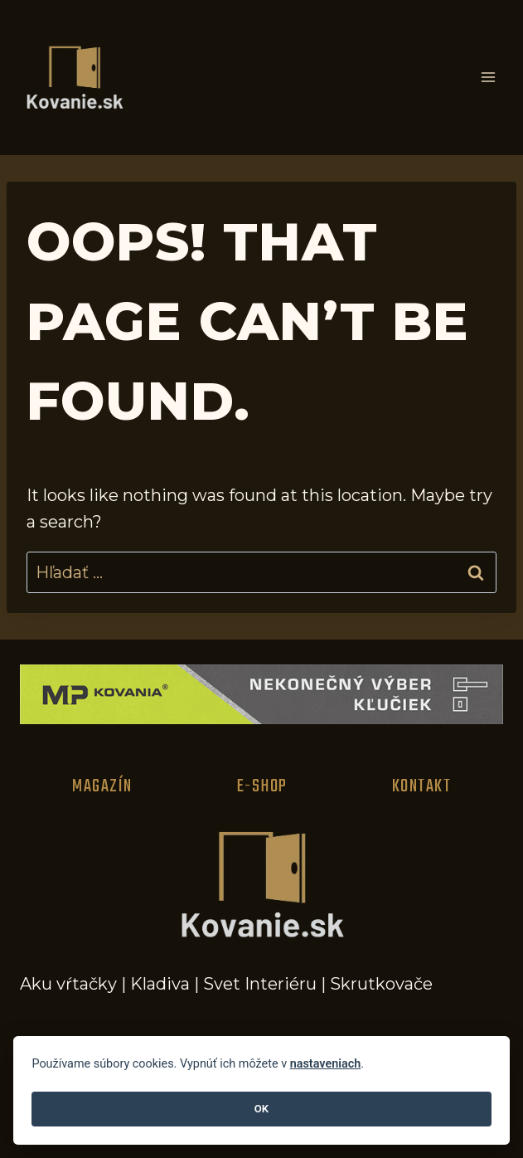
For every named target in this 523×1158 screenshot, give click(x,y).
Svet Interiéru (260, 984)
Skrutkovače (381, 984)
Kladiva (160, 984)
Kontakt (422, 786)
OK (261, 1108)
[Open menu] (487, 77)
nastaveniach (325, 1064)
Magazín (102, 786)
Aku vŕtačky (68, 984)
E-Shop (262, 786)
